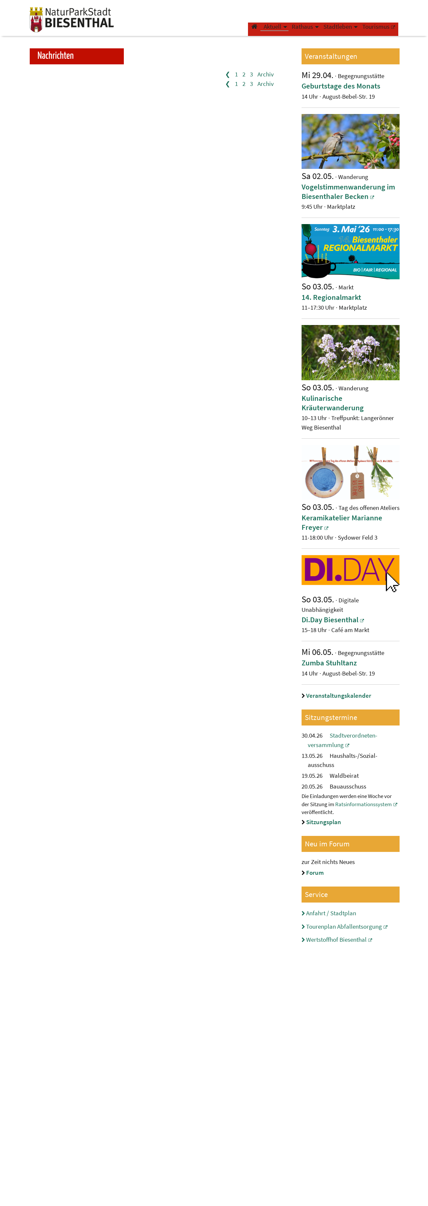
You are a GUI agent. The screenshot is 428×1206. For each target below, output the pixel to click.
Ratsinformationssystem (363, 804)
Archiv (265, 74)
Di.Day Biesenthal (330, 619)
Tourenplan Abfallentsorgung (344, 926)
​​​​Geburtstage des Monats (341, 85)
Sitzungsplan (323, 822)
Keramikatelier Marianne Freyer (342, 522)
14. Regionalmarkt (331, 297)
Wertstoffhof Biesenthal (336, 939)
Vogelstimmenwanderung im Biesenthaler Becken (348, 191)
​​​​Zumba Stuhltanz (329, 662)
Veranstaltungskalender (338, 695)
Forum (315, 872)
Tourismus (372, 30)
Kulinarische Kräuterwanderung (333, 402)
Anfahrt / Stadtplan (331, 913)
